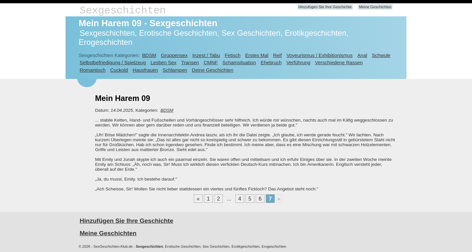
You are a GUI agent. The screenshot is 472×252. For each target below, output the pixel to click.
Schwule (381, 55)
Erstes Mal (256, 55)
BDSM (149, 55)
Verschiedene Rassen (339, 62)
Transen (190, 62)
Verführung (298, 62)
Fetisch (233, 55)
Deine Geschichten (212, 70)
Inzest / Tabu (206, 55)
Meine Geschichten (375, 7)
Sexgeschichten (123, 10)
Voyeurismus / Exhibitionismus (319, 55)
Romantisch (93, 70)
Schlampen (175, 70)
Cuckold (119, 70)
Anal (362, 55)
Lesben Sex (163, 62)
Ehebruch (271, 62)
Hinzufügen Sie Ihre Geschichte (325, 7)
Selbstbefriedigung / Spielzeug (113, 62)
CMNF (211, 62)
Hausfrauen (145, 70)
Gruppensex (174, 55)
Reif (277, 55)
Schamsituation (239, 62)
